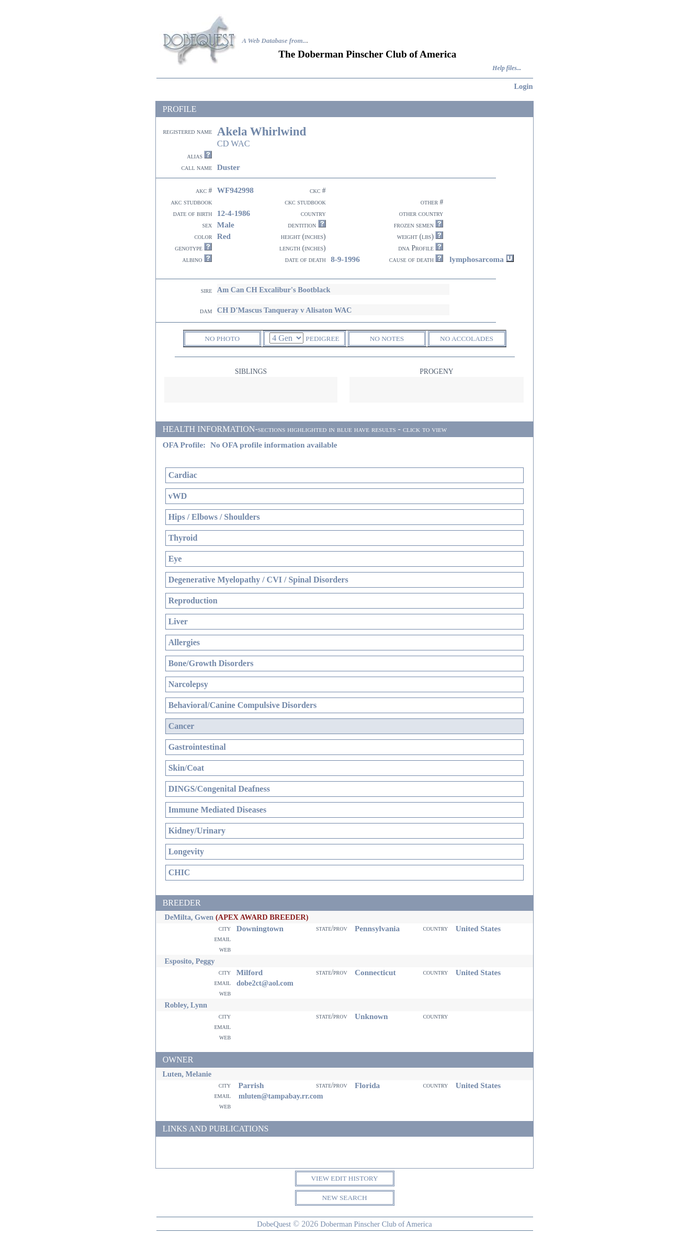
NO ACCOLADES (466, 338)
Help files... (506, 68)
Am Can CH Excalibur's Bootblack (274, 289)
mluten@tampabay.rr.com (281, 1096)
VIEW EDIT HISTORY (344, 1178)
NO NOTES (387, 338)
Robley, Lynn (186, 1005)
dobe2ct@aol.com (264, 983)
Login (523, 86)
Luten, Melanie (187, 1074)
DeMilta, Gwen (189, 917)
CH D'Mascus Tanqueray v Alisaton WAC (284, 310)
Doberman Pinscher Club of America (376, 1224)
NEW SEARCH (344, 1198)
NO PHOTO (222, 338)
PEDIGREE (322, 338)
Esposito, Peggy (190, 961)
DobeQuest (274, 1224)
